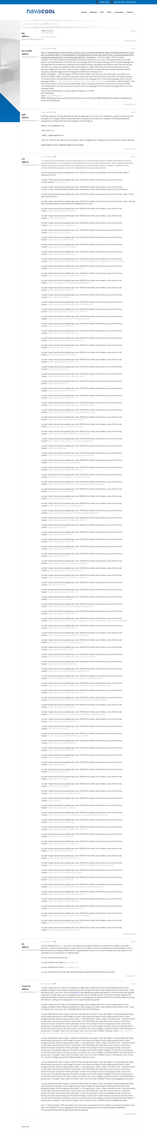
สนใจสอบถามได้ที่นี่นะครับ (43, 24)
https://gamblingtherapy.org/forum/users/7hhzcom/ (68, 311)
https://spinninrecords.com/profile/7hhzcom (65, 642)
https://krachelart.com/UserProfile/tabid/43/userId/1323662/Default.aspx (75, 887)
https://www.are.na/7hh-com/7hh (60, 649)
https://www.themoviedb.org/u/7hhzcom (63, 844)
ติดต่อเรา (130, 12)
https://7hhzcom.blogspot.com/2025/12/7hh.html (66, 276)
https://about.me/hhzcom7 (58, 383)
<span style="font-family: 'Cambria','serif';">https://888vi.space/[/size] (80, 81)
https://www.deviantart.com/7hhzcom (62, 398)
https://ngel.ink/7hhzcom (57, 764)
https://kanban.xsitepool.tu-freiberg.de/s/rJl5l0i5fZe (67, 563)
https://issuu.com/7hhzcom (58, 369)
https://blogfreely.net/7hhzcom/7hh (61, 542)
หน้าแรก (84, 12)
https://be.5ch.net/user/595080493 (61, 491)
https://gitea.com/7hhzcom (58, 779)
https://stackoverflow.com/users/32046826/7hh (66, 506)
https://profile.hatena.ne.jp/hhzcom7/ (62, 355)
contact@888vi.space (54, 96)
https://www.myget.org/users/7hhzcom (62, 592)
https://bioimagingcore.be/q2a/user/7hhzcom (65, 908)
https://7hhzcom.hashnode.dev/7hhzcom (63, 333)
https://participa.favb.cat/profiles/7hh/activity (65, 427)
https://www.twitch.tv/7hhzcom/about (62, 247)
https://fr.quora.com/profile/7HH (60, 851)
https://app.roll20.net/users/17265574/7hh (64, 901)
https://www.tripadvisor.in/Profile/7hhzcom (64, 793)
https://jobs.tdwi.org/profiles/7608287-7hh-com (66, 470)
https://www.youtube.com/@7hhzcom (62, 225)
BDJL (56, 24)
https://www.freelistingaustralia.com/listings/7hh (66, 419)
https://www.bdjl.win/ (49, 37)
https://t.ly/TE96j (54, 800)
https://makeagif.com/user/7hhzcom (61, 549)
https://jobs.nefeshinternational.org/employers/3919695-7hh (71, 455)
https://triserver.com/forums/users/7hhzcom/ (65, 693)
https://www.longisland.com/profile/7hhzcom (65, 570)
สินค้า (102, 12)
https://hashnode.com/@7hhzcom (61, 326)
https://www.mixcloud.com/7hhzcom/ (62, 391)
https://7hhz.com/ (61, 182)
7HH (43, 160)
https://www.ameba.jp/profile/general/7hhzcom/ (66, 340)
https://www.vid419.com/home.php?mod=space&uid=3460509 (71, 405)
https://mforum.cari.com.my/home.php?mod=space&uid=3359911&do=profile (77, 815)
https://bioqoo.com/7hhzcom (59, 786)
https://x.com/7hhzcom (56, 218)
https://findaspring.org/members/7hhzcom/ (64, 930)
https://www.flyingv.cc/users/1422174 (62, 613)
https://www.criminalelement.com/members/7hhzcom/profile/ (71, 412)
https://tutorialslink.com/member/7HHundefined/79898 (69, 319)
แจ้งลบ (133, 31)
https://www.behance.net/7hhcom (61, 290)
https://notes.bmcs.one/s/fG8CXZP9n (62, 628)
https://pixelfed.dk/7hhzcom (58, 556)
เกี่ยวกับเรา (93, 12)
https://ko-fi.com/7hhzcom (58, 729)
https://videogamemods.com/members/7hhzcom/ (67, 894)
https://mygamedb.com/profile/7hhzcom (63, 362)
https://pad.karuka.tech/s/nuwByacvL (62, 808)
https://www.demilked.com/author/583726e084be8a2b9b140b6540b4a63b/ (76, 484)
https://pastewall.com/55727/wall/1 (61, 750)
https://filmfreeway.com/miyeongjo (61, 822)
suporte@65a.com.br (72, 967)
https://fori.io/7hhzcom (56, 585)
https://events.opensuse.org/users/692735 (64, 462)
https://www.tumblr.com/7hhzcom (61, 240)
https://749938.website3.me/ (58, 297)
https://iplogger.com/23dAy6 (58, 757)
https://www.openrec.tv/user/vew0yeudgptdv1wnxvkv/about (70, 606)
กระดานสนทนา (27, 24)
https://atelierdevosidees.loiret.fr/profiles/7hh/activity (68, 635)
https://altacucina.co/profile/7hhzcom (62, 743)
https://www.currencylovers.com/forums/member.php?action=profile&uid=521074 (79, 685)
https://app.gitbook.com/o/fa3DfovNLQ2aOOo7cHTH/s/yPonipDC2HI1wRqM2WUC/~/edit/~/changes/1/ (86, 261)
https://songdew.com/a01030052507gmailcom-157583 (68, 736)
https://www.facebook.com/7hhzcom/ (62, 211)
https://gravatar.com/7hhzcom (59, 347)
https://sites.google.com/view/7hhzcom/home (65, 268)
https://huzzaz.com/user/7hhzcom (61, 880)
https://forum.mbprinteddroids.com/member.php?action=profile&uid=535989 (77, 700)
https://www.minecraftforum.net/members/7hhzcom (68, 829)
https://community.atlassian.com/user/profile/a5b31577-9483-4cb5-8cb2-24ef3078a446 (81, 865)
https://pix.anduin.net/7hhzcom (60, 498)
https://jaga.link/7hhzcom (57, 527)
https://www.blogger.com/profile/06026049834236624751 (69, 283)
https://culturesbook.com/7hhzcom (61, 707)
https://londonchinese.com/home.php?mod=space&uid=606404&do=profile (76, 714)
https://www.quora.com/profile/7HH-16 (62, 721)
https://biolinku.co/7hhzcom (58, 772)
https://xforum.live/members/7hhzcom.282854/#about (68, 671)
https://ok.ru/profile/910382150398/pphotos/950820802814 (70, 304)
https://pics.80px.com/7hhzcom (60, 534)
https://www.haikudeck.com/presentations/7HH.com (68, 578)
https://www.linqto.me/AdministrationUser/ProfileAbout (69, 915)
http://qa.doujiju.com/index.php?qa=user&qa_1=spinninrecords (72, 657)
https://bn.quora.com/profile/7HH (61, 836)
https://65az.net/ (72, 962)
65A (61, 946)
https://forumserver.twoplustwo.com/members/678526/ (69, 477)
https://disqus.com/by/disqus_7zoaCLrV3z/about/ (66, 376)
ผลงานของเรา (119, 12)
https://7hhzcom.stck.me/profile (60, 599)
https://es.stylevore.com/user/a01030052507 (65, 923)
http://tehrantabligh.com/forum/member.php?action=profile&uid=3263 (75, 678)
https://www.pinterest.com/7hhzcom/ (62, 254)
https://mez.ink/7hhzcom (57, 448)
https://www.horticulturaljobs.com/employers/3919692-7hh (70, 441)
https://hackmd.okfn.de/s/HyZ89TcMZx (62, 664)
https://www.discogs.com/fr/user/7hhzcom (64, 858)
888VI (86, 57)
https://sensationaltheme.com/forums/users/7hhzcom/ (69, 434)
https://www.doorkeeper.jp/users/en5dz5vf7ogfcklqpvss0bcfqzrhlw (73, 513)
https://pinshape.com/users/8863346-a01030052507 (67, 520)
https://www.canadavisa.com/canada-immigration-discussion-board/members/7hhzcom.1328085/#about (87, 621)
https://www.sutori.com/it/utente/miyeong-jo (65, 872)
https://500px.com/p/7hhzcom (59, 232)
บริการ (109, 12)
